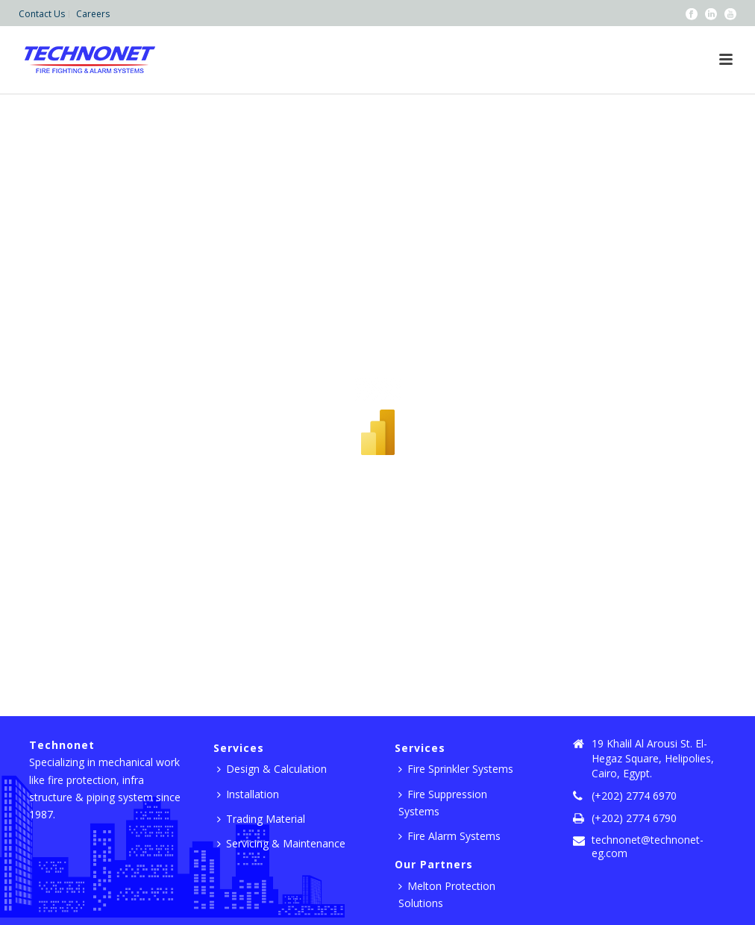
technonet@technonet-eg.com (648, 846)
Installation (248, 794)
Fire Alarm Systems (449, 836)
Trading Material (261, 819)
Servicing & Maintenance (281, 843)
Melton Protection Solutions (446, 894)
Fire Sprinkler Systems (455, 769)
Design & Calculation (272, 769)
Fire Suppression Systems (442, 802)
